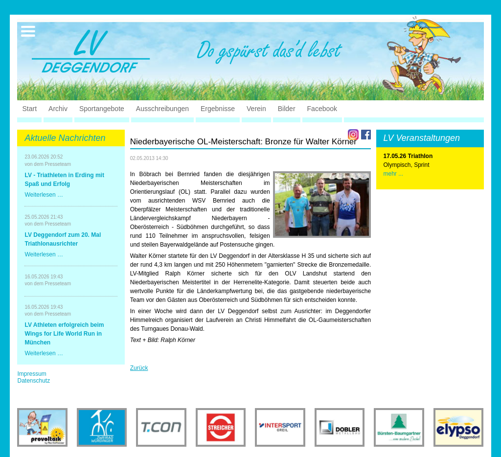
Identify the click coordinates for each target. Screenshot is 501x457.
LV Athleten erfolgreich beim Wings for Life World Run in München (64, 333)
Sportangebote (101, 109)
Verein (256, 109)
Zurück (139, 368)
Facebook (322, 109)
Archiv (58, 109)
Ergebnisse (218, 109)
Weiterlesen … (43, 194)
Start (29, 109)
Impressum (31, 373)
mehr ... (394, 173)
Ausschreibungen (162, 109)
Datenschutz (33, 380)
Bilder (287, 109)
